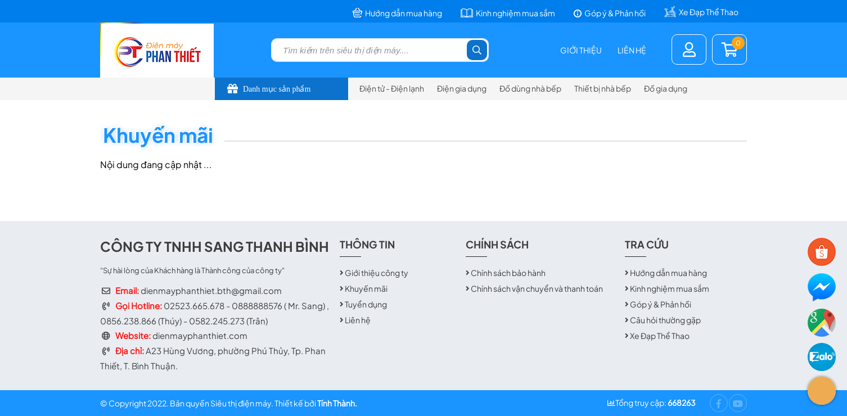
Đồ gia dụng (665, 88)
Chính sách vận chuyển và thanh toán (537, 288)
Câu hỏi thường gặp (665, 320)
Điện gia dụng (461, 88)
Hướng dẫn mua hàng (668, 273)
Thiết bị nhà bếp (602, 88)
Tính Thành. (337, 403)
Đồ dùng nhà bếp (530, 88)
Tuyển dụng (366, 304)
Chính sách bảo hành (508, 273)
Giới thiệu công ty (376, 273)
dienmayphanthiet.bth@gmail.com (211, 290)
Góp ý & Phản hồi (660, 304)
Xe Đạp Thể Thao (660, 336)
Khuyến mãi (366, 288)
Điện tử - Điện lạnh (391, 88)
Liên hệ (632, 50)
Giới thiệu (581, 50)
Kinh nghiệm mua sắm (669, 288)
